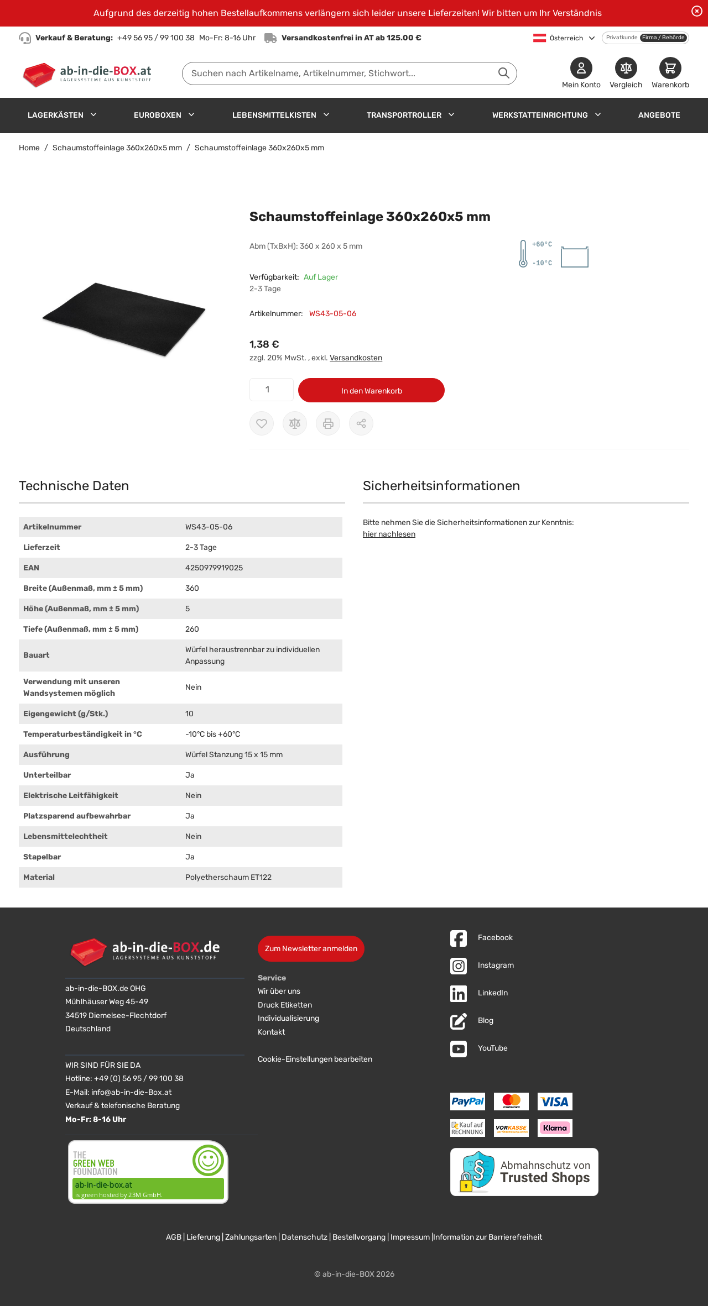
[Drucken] (328, 423)
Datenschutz (304, 1237)
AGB (173, 1237)
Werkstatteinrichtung (540, 115)
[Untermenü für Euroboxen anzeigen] (191, 114)
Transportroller (404, 115)
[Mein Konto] (581, 74)
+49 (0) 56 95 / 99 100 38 (139, 1078)
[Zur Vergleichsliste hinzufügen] (295, 423)
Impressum (410, 1237)
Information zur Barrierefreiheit (487, 1237)
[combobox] (349, 73)
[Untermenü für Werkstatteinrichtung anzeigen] (597, 114)
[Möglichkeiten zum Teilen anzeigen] (361, 423)
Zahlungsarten (251, 1237)
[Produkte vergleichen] (626, 74)
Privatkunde (622, 37)
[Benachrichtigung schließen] (697, 11)
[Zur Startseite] (89, 73)
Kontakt (271, 1032)
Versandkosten (356, 358)
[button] (123, 317)
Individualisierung (288, 1018)
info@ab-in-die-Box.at (131, 1092)
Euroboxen (157, 115)
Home (29, 148)
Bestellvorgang (359, 1237)
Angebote (659, 115)
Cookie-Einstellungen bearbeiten (315, 1059)
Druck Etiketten (285, 1005)
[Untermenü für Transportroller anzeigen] (451, 114)
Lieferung (203, 1237)
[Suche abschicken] (504, 73)
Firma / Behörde (663, 37)
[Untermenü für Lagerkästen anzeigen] (93, 114)
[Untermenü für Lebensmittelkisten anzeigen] (326, 114)
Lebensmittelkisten (274, 115)
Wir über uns (279, 991)
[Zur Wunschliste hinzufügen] (261, 423)
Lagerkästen (56, 115)
